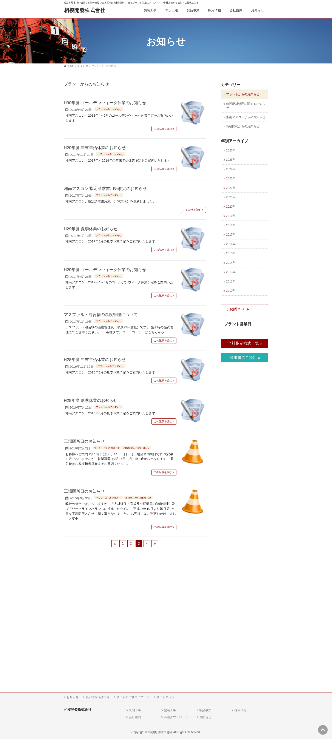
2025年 (231, 159)
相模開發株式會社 (84, 10)
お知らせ (72, 697)
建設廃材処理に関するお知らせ (245, 106)
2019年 (231, 216)
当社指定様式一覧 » (244, 343)
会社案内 (135, 717)
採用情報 (241, 710)
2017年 (231, 234)
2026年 (231, 150)
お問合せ (236, 309)
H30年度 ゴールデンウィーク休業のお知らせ (105, 102)
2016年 (231, 244)
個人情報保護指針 (97, 697)
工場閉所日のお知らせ (84, 441)
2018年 (231, 225)
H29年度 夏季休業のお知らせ (91, 229)
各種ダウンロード (176, 717)
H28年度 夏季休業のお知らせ (91, 400)
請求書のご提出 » (244, 357)
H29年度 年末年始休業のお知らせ (95, 147)
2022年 (231, 188)
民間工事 (135, 710)
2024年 (231, 169)
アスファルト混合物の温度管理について (100, 314)
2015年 (231, 253)
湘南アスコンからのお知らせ (245, 117)
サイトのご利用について (133, 697)
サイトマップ (165, 697)
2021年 (231, 197)
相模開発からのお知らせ (137, 448)
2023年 (231, 178)
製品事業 (205, 710)
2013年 (231, 272)
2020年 (231, 206)
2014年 (231, 262)
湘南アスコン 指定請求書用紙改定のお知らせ (105, 188)
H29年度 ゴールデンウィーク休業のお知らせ (105, 269)
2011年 (231, 281)
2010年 (231, 290)
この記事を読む (163, 128)
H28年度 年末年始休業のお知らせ (95, 359)
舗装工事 (170, 710)
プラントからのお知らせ (109, 109)
